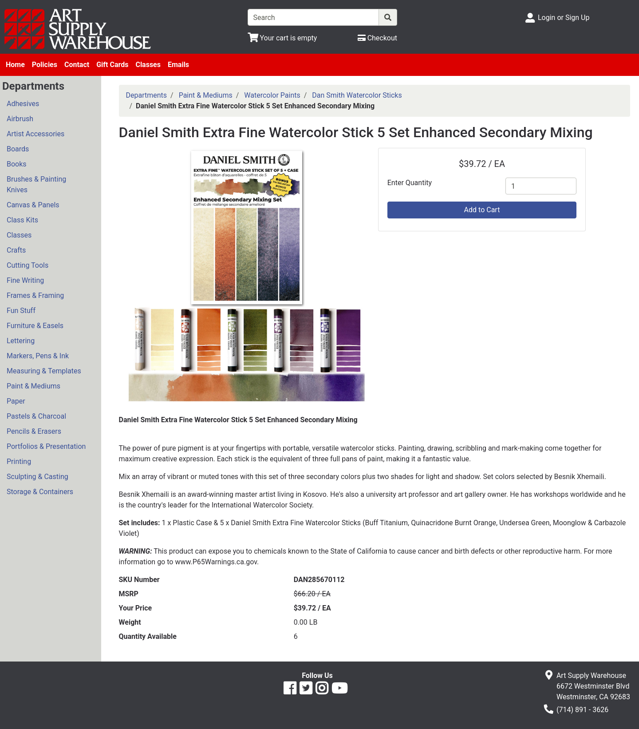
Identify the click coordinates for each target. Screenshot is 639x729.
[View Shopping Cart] (282, 38)
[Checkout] (377, 38)
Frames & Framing (35, 295)
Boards (18, 149)
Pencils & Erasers (34, 431)
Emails (178, 64)
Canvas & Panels (33, 205)
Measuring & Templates (44, 371)
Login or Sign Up (563, 17)
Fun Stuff (21, 310)
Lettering (21, 341)
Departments (146, 95)
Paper (16, 401)
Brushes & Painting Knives (36, 184)
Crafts (16, 250)
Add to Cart (482, 210)
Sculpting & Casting (37, 476)
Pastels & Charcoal (36, 416)
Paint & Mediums (33, 386)
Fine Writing (25, 280)
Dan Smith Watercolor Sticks (357, 95)
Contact (76, 64)
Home (15, 64)
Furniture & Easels (35, 325)
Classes (148, 64)
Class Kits (22, 220)
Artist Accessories (35, 134)
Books (17, 164)
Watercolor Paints (272, 95)
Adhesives (23, 103)
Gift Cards (112, 64)
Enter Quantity (409, 182)
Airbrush (20, 119)
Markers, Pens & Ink (38, 356)
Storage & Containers (40, 491)
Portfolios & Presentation (46, 446)
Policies (44, 64)
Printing (19, 461)
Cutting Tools (27, 265)
